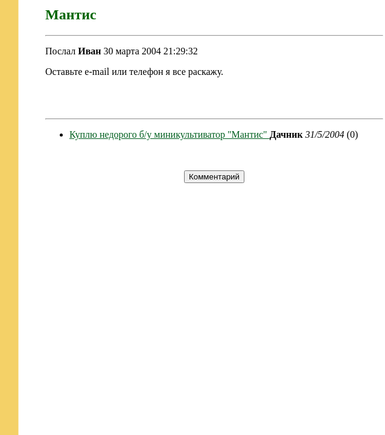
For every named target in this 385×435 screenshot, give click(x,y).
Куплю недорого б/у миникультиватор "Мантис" (169, 134)
